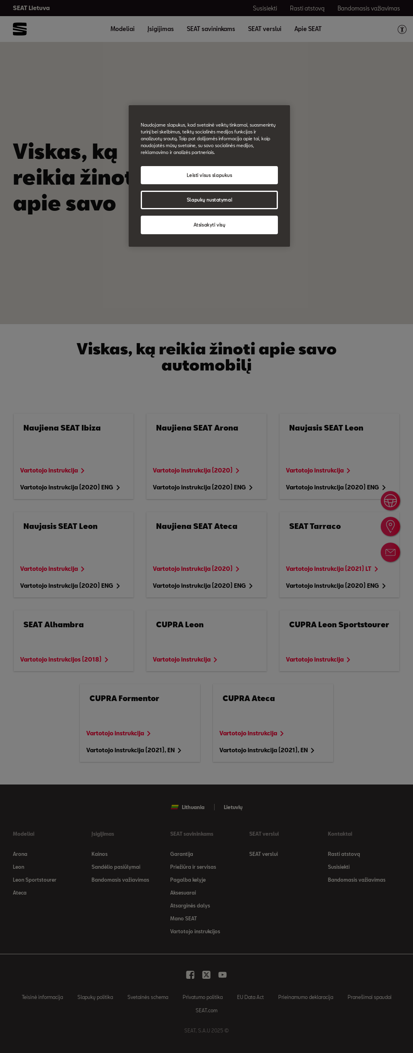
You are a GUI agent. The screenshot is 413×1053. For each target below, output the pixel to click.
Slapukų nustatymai (209, 199)
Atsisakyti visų (209, 224)
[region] (209, 176)
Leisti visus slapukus (209, 175)
